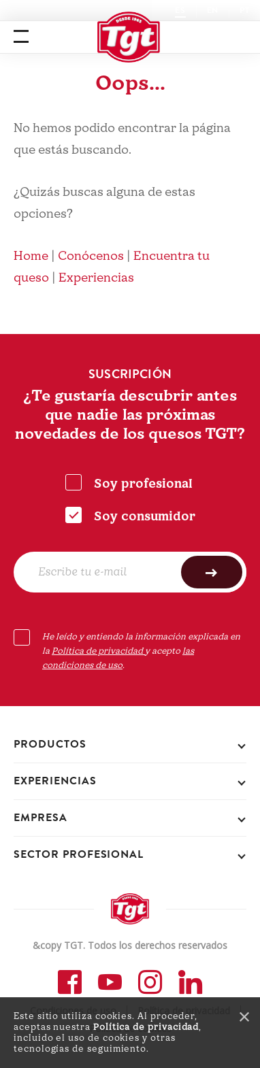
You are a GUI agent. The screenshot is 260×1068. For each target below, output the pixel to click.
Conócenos (91, 256)
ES (180, 10)
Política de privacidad (146, 1027)
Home (31, 256)
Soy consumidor (144, 516)
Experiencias (96, 278)
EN (213, 10)
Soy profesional (143, 484)
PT (245, 10)
